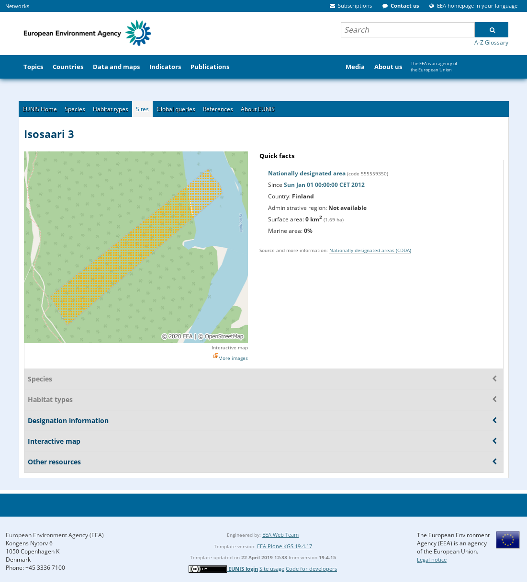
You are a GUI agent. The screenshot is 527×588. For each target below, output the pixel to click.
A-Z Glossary (491, 42)
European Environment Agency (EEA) (55, 535)
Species (75, 109)
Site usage (271, 568)
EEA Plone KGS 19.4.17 (284, 546)
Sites (142, 109)
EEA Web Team (280, 534)
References (218, 109)
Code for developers (311, 568)
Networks (17, 6)
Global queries (176, 109)
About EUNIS (258, 109)
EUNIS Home (39, 109)
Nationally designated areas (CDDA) (370, 250)
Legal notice (432, 559)
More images (233, 358)
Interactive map (230, 347)
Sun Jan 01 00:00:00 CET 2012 (324, 185)
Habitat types (110, 109)
